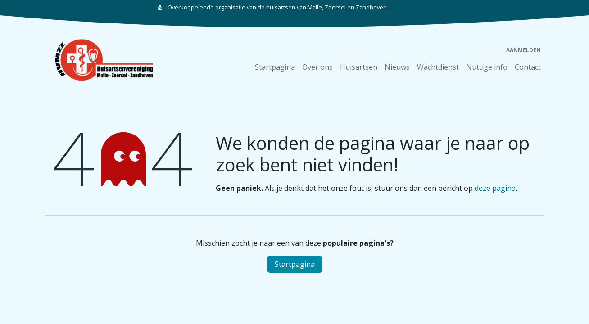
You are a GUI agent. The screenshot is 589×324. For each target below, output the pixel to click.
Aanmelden (523, 50)
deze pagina (495, 188)
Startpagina (295, 264)
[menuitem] (275, 67)
